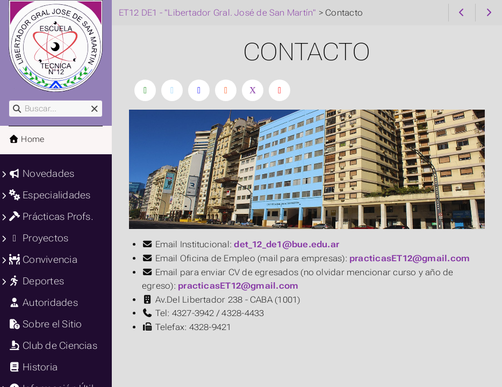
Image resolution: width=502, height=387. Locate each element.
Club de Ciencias (53, 345)
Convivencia (43, 259)
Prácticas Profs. (51, 216)
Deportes (36, 281)
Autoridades (43, 302)
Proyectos (38, 238)
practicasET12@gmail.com (409, 258)
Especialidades (49, 195)
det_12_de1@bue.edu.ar (286, 244)
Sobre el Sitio (45, 324)
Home (26, 139)
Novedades (41, 173)
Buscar (9, 100)
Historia (33, 367)
